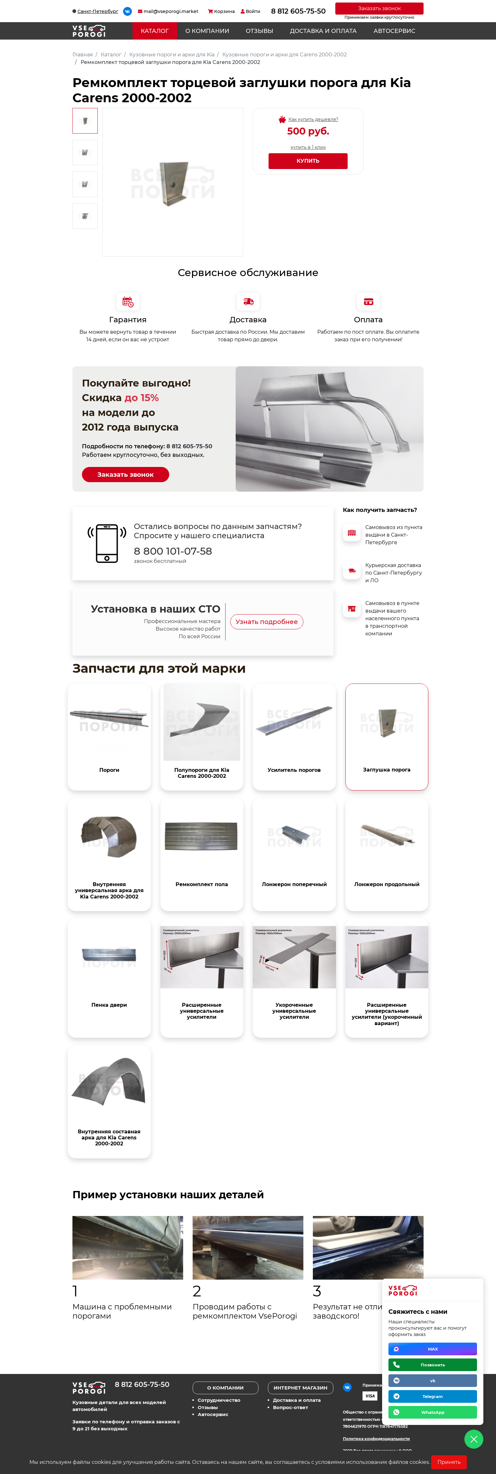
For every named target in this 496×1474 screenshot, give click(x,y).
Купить (308, 161)
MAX (433, 1348)
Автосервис (394, 31)
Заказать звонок (379, 8)
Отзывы (259, 31)
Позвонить (433, 1364)
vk (433, 1380)
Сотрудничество (219, 1400)
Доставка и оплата (323, 31)
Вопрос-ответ (290, 1407)
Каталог (155, 31)
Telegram (433, 1396)
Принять (449, 1462)
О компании (207, 31)
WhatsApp (432, 1412)
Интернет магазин (300, 1388)
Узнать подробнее (267, 622)
